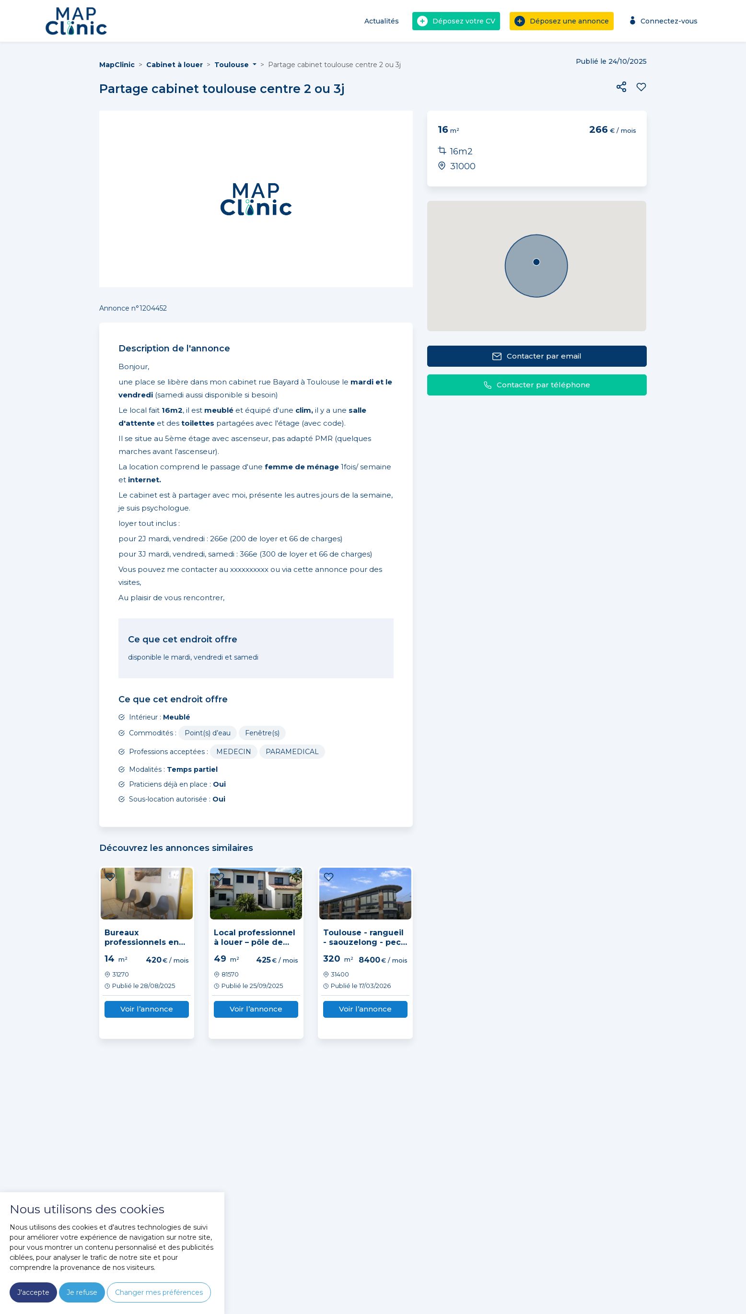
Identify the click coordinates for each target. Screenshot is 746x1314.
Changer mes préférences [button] (159, 1292)
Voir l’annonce (146, 1008)
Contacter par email (537, 356)
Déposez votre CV (456, 21)
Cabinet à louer (174, 64)
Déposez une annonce (561, 21)
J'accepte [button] (33, 1292)
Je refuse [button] (82, 1292)
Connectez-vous (662, 21)
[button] (621, 87)
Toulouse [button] (232, 64)
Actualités (381, 21)
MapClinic (117, 64)
